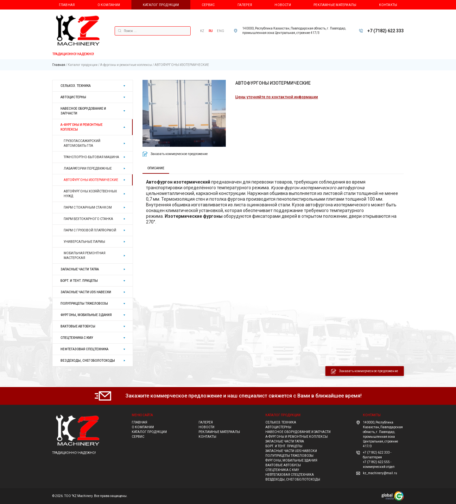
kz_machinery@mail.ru (380, 473)
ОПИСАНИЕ (155, 168)
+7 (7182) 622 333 (385, 30)
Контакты (388, 5)
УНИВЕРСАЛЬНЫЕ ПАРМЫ (84, 241)
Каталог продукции (161, 5)
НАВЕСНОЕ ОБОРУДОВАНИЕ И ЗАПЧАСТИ (83, 111)
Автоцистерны (73, 97)
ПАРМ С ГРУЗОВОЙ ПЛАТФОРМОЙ (90, 230)
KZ (202, 31)
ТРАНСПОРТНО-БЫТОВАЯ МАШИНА (91, 157)
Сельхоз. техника (75, 85)
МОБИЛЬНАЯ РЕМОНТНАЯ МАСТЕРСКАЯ (84, 255)
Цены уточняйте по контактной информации (276, 97)
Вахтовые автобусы (77, 326)
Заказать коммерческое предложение (179, 154)
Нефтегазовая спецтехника (84, 349)
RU (211, 31)
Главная (67, 5)
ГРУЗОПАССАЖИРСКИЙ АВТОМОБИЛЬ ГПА (82, 143)
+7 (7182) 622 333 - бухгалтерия (377, 455)
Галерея (245, 5)
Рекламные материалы (335, 5)
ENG (220, 31)
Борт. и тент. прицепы (79, 280)
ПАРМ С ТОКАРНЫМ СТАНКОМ (88, 207)
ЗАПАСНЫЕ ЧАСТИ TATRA (79, 269)
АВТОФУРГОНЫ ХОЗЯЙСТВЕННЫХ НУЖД (90, 194)
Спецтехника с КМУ (76, 337)
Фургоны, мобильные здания (86, 315)
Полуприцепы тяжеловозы (84, 303)
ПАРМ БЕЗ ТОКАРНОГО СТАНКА (88, 219)
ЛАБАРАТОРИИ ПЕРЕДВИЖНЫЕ (88, 168)
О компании (109, 5)
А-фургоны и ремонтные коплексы (126, 65)
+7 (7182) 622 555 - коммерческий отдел (379, 464)
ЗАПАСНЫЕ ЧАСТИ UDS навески (85, 292)
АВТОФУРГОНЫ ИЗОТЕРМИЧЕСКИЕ (182, 65)
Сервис (208, 5)
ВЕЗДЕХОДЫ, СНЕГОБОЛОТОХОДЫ (87, 360)
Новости (283, 5)
